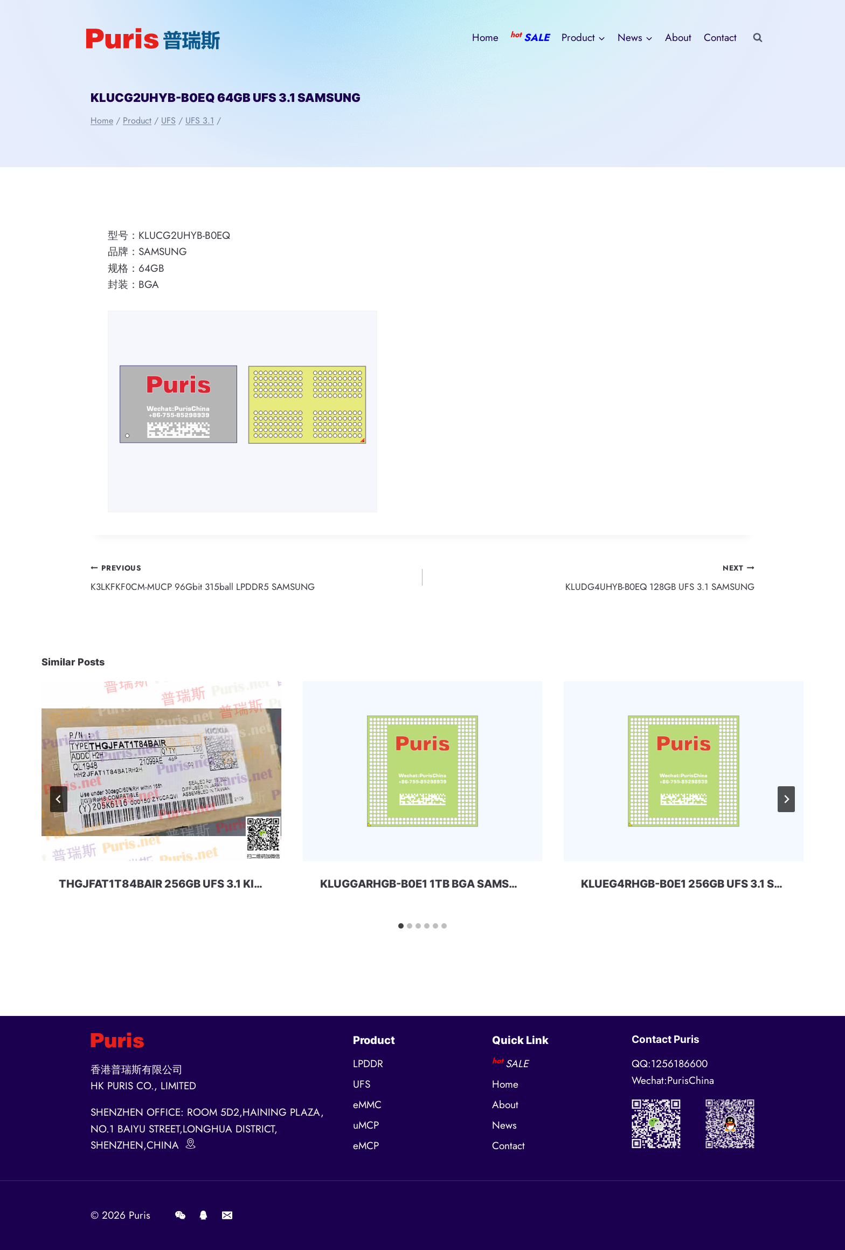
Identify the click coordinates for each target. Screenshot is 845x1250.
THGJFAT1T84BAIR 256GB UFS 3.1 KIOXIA (170, 887)
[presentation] (161, 775)
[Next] (786, 803)
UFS (361, 1084)
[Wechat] (180, 1215)
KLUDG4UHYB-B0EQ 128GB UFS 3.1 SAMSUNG (593, 578)
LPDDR (368, 1063)
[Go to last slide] (58, 803)
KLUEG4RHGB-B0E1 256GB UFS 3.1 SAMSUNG (702, 887)
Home (485, 37)
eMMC (367, 1104)
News (504, 1125)
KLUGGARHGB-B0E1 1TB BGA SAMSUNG (426, 887)
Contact (720, 37)
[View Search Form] (757, 37)
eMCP (366, 1145)
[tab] (401, 929)
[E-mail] (227, 1215)
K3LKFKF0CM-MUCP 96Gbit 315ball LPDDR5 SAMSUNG (251, 578)
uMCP (366, 1125)
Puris (139, 1215)
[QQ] (203, 1215)
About (678, 37)
